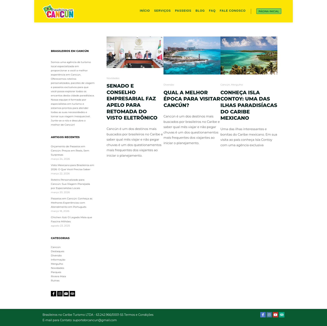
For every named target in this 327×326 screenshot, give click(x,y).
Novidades (113, 78)
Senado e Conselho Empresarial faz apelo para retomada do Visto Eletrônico (132, 102)
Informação (58, 259)
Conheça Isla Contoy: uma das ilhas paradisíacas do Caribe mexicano (248, 105)
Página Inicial (269, 11)
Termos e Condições (138, 315)
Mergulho (237, 84)
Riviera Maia (58, 276)
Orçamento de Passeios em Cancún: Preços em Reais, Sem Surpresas (70, 150)
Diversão (169, 84)
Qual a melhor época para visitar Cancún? (192, 98)
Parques (56, 272)
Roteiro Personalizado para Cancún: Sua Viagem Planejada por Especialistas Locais (70, 184)
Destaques (57, 251)
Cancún (225, 84)
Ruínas (55, 280)
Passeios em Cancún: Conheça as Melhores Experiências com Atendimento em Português (71, 202)
